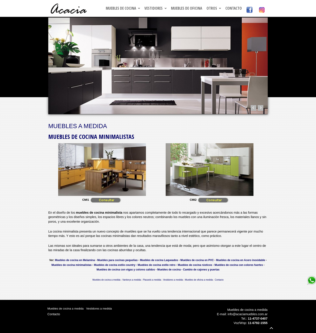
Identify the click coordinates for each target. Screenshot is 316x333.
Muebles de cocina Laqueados (159, 260)
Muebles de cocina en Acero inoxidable (240, 260)
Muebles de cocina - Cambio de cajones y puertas (188, 269)
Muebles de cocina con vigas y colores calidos (126, 269)
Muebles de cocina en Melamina (75, 260)
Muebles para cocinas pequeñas (117, 260)
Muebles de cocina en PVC (197, 260)
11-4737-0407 (258, 318)
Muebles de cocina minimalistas (72, 265)
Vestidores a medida (173, 280)
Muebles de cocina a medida (106, 280)
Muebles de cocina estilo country (114, 265)
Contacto (233, 8)
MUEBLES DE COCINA (121, 8)
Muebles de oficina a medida (199, 280)
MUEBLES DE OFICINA (186, 8)
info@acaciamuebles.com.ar (248, 314)
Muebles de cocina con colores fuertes (238, 265)
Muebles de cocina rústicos (195, 265)
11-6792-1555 (258, 323)
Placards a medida (152, 280)
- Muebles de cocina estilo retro (155, 265)
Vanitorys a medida (131, 280)
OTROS (211, 8)
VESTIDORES (153, 8)
